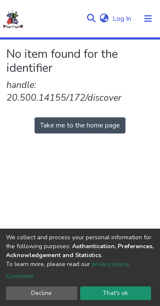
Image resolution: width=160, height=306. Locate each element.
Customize (20, 276)
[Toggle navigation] (148, 18)
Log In (123, 18)
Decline (41, 293)
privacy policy (110, 264)
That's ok (115, 293)
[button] (104, 19)
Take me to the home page (80, 125)
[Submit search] (91, 18)
